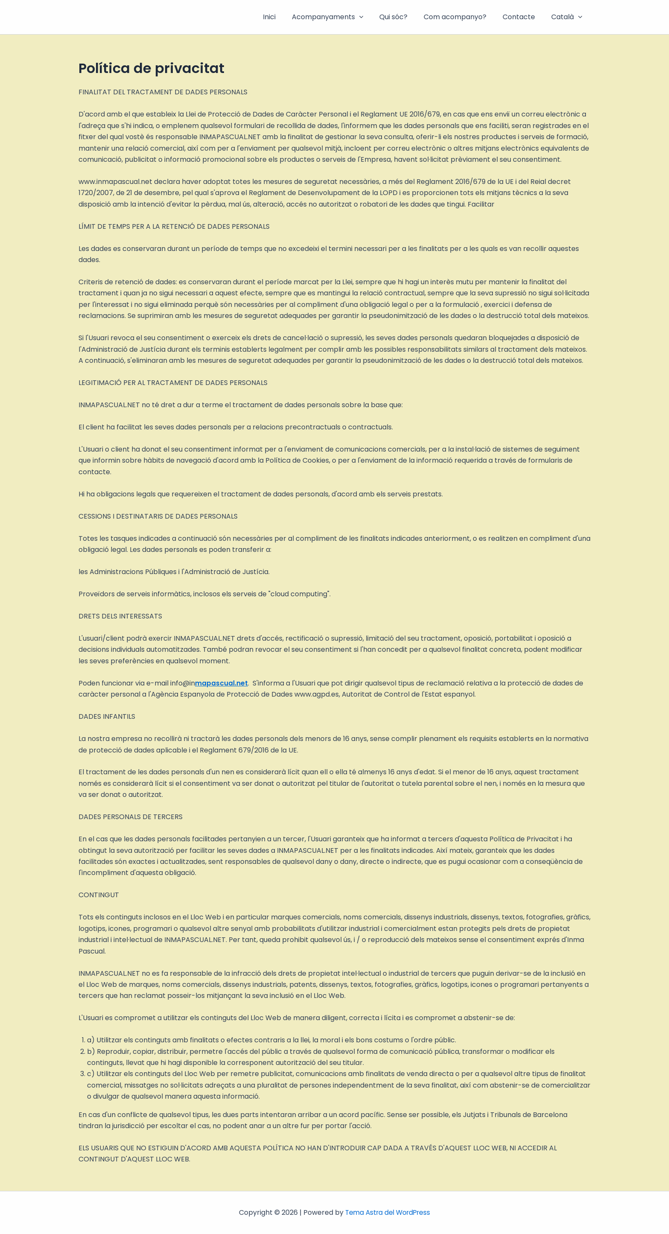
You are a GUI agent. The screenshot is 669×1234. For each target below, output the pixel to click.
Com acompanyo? (461, 17)
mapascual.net (221, 683)
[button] (370, 17)
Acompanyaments (339, 17)
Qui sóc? (402, 17)
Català (568, 17)
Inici (283, 17)
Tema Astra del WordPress (388, 1212)
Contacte (522, 17)
